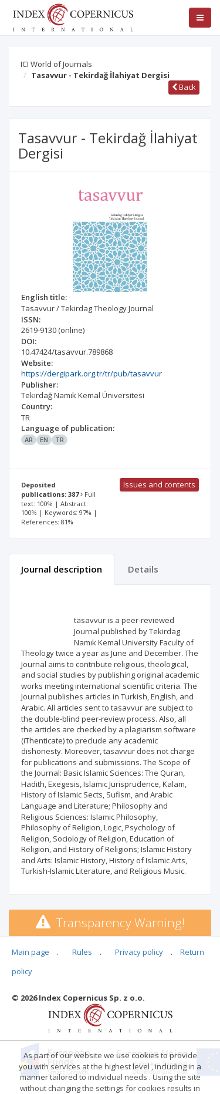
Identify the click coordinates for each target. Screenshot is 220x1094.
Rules (82, 952)
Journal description (61, 569)
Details (143, 569)
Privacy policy (139, 952)
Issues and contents (159, 484)
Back (184, 87)
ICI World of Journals (56, 64)
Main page (30, 952)
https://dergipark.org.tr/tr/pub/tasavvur (91, 373)
